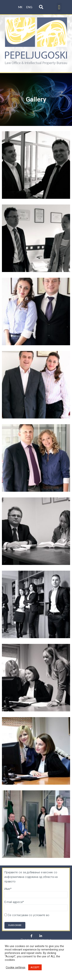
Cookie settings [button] (15, 967)
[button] (59, 7)
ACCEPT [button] (35, 967)
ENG (29, 7)
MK (20, 7)
